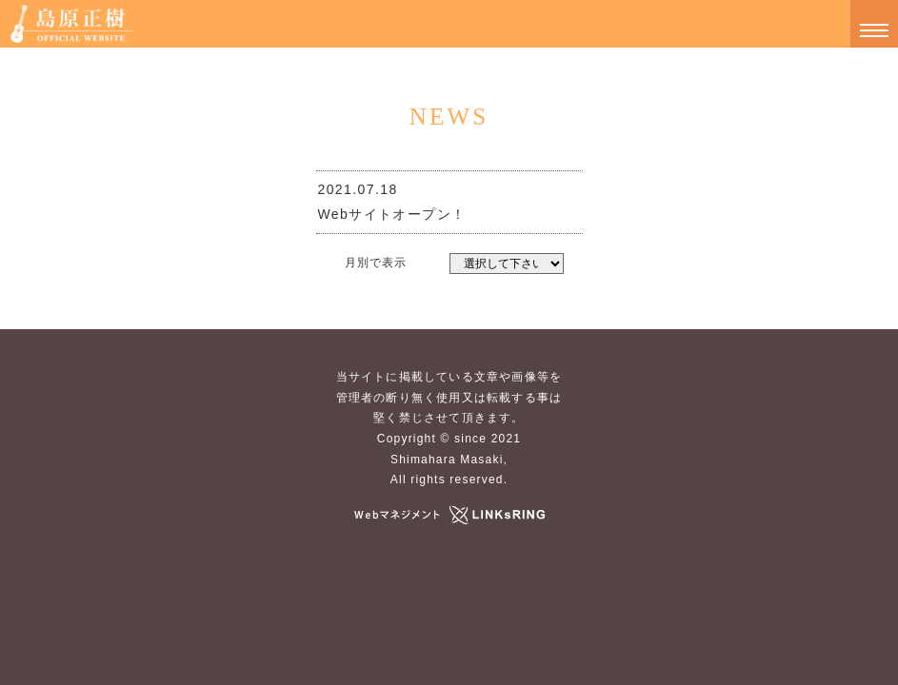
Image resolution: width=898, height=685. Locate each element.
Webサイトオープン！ (392, 214)
